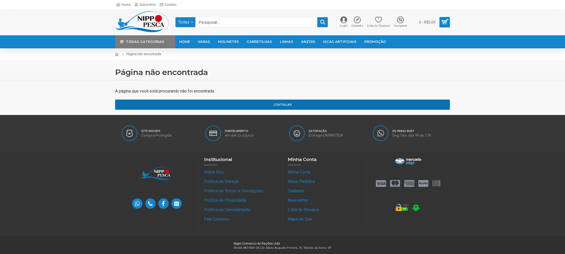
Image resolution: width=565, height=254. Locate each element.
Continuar (282, 105)
